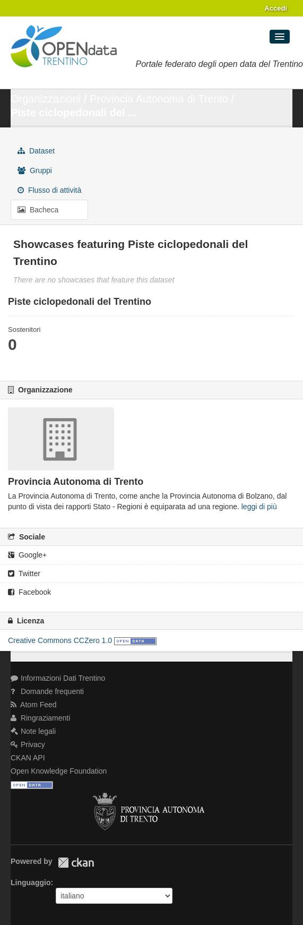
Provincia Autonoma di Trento (159, 99)
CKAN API (28, 757)
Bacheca (38, 209)
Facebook (29, 592)
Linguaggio (30, 882)
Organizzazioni (46, 99)
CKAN (76, 862)
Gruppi (35, 170)
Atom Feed (34, 704)
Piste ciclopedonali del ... (74, 112)
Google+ (27, 555)
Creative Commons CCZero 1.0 (60, 640)
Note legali (33, 731)
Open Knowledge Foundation (59, 771)
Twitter (24, 573)
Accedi (275, 8)
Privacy (28, 744)
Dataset (36, 151)
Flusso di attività (49, 190)
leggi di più (259, 506)
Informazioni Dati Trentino (58, 678)
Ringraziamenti (40, 718)
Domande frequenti (47, 691)
